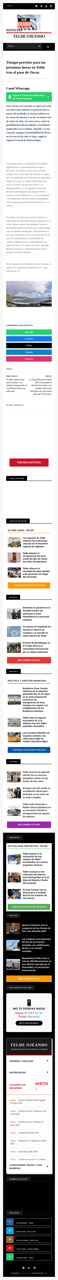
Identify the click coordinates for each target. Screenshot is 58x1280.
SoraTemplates (25, 1273)
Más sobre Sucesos (29, 660)
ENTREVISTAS (17, 1072)
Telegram (29, 352)
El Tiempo (28, 78)
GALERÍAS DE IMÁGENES (17, 1086)
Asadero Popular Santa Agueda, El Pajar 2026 (28, 1101)
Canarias (18, 78)
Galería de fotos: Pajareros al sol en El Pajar (28, 1112)
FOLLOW (31, 1232)
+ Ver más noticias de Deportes (29, 907)
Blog (45, 1273)
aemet (11, 78)
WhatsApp (29, 332)
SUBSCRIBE (32, 1249)
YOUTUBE (21, 1249)
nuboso (9, 81)
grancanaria (38, 78)
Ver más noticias (29, 462)
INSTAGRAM (22, 1240)
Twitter (29, 345)
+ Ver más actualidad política (29, 750)
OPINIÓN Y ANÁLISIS (21, 1061)
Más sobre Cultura (29, 825)
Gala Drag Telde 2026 (28, 1151)
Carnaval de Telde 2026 (28, 1133)
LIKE (31, 1223)
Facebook (29, 339)
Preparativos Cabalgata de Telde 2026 (28, 1142)
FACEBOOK (21, 1223)
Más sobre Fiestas (28, 978)
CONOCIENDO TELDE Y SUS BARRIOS (25, 1167)
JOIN (31, 1258)
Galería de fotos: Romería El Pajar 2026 (26, 1123)
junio (46, 78)
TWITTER (21, 1232)
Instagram (29, 359)
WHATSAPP (21, 1258)
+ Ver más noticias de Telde (29, 585)
